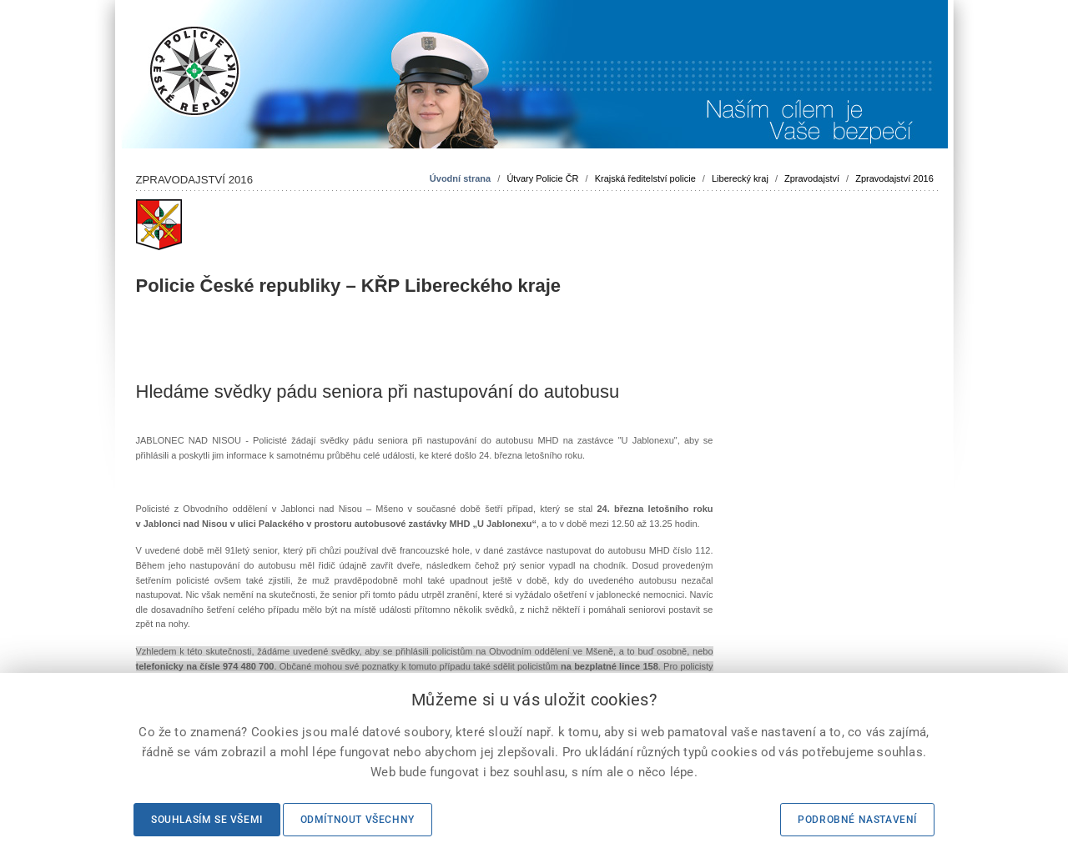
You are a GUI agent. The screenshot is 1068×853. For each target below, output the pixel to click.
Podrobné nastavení (857, 819)
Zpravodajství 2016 (894, 178)
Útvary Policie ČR (542, 178)
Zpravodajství (811, 178)
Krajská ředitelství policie (645, 178)
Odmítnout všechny (357, 819)
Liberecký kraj (740, 178)
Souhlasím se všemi (207, 819)
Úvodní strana (460, 178)
